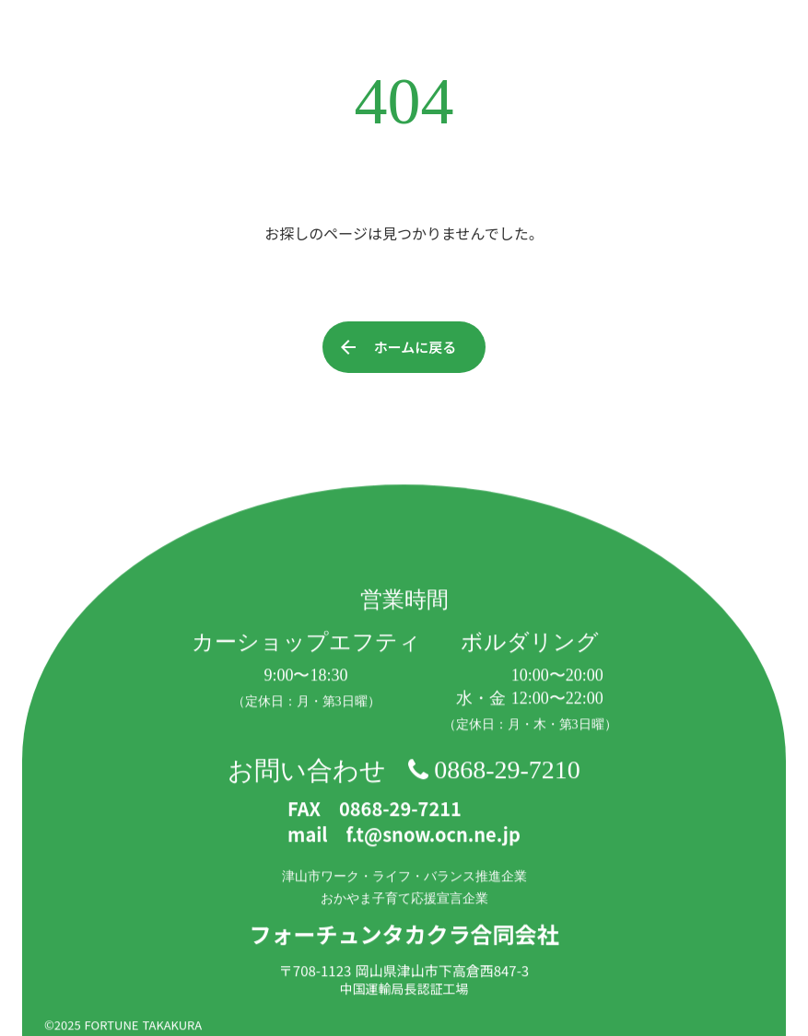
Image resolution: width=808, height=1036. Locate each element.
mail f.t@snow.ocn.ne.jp (404, 835)
